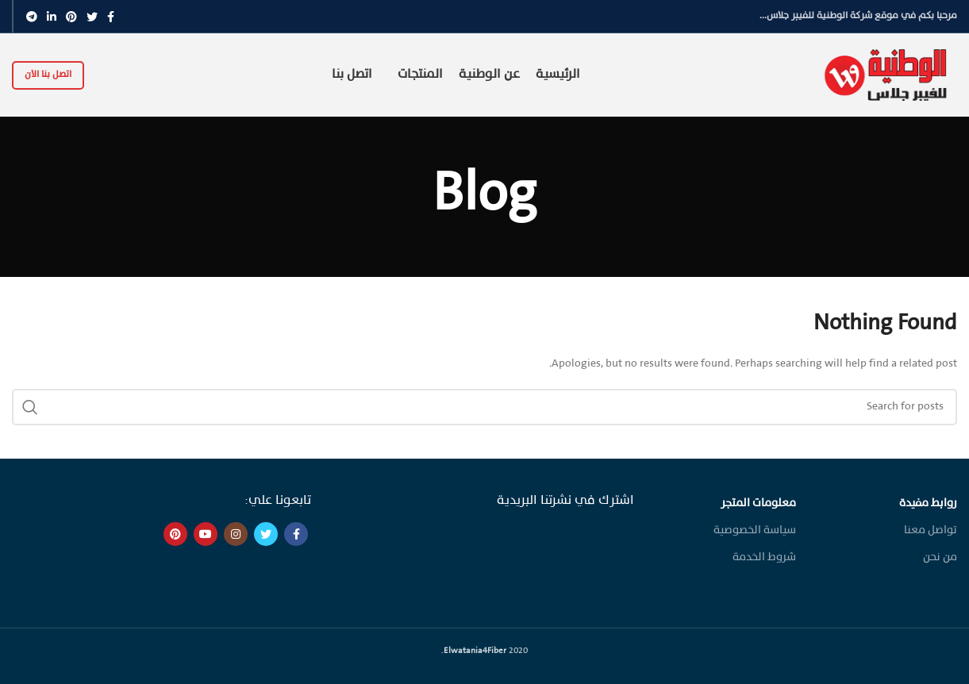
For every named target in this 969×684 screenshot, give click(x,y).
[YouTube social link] (205, 534)
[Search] (484, 407)
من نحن (940, 557)
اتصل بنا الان (48, 74)
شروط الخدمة (764, 557)
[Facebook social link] (110, 16)
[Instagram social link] (236, 534)
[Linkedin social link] (51, 16)
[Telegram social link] (31, 16)
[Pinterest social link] (71, 16)
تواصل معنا (930, 530)
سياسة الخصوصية (754, 530)
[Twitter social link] (92, 16)
